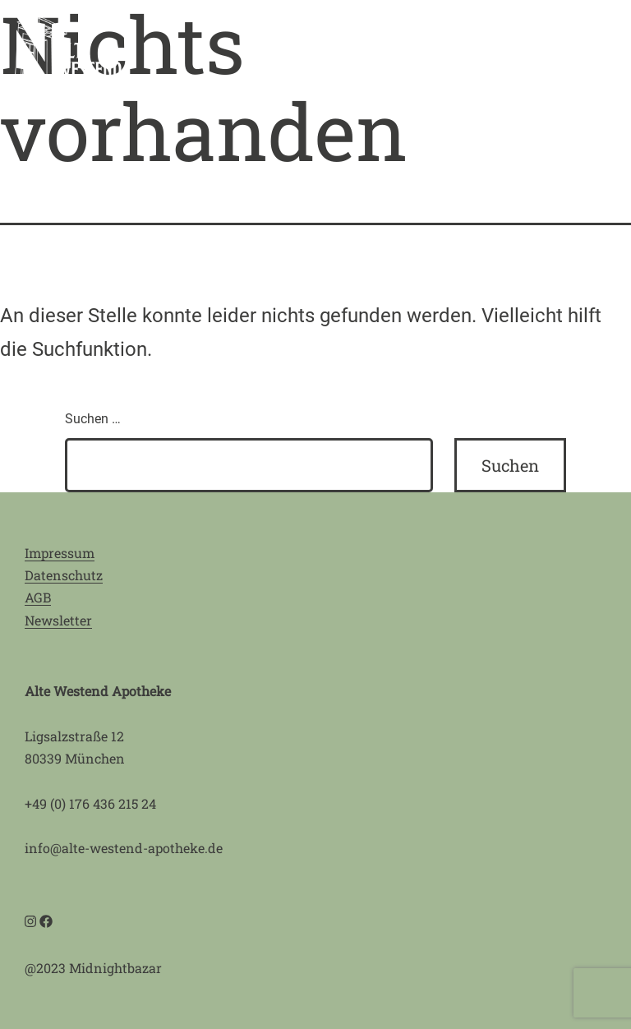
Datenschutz (64, 575)
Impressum (59, 552)
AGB (38, 597)
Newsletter (58, 620)
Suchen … (93, 419)
